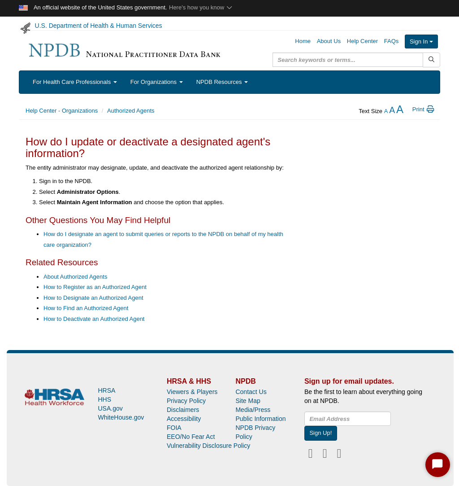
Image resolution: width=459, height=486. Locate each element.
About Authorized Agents (75, 276)
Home (303, 41)
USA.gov (110, 408)
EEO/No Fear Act (191, 436)
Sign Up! (320, 432)
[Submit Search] (431, 60)
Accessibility (184, 418)
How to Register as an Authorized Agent (95, 287)
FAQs (391, 41)
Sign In (421, 41)
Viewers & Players (192, 391)
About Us (329, 41)
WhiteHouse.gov (121, 417)
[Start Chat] (437, 464)
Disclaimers (183, 409)
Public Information (260, 418)
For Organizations (156, 82)
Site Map (247, 400)
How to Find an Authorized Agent (85, 308)
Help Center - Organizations (62, 110)
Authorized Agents (131, 110)
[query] (348, 60)
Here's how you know (201, 7)
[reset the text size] (392, 111)
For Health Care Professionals (75, 82)
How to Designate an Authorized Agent (93, 297)
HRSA (106, 390)
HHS (104, 399)
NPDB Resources (222, 82)
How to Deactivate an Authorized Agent (93, 318)
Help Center (362, 41)
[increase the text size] (399, 111)
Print (423, 109)
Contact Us (250, 391)
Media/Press (252, 409)
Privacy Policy (186, 400)
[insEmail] (347, 419)
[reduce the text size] (386, 111)
